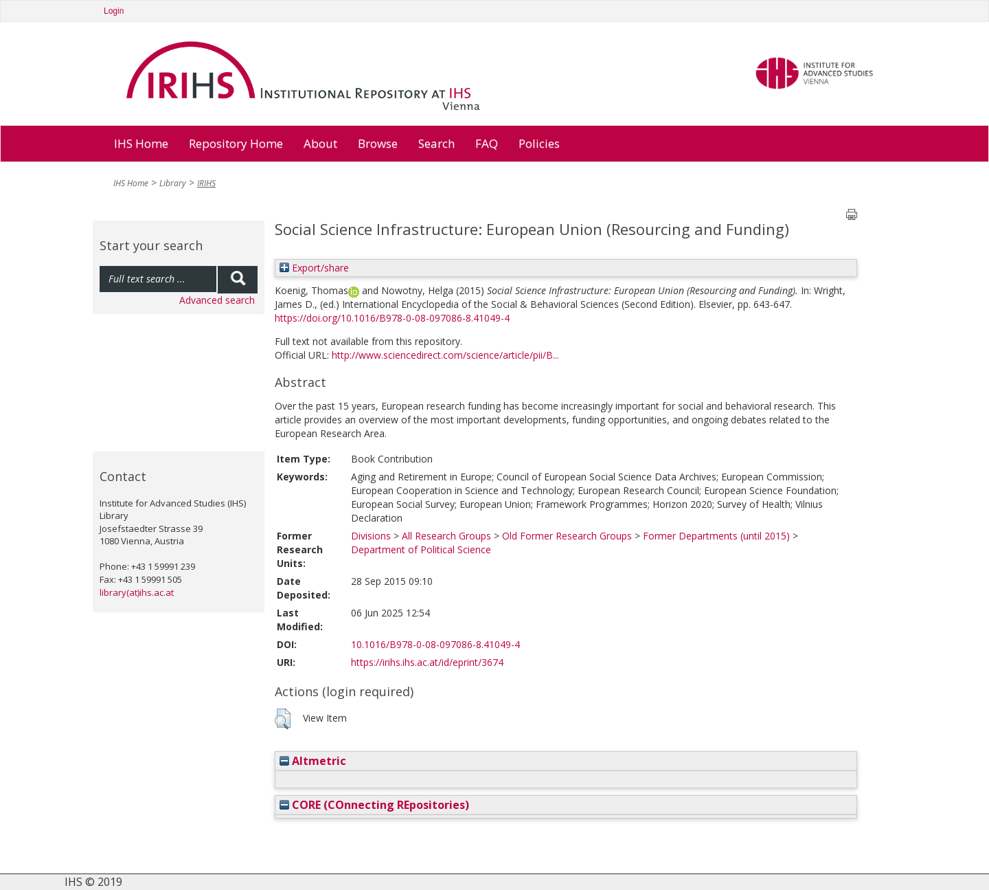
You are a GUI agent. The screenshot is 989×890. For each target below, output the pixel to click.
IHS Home (141, 143)
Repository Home (236, 143)
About (320, 143)
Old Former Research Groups (567, 535)
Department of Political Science (421, 549)
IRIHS (206, 183)
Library (172, 183)
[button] (283, 719)
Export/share (314, 267)
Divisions (371, 535)
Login (114, 11)
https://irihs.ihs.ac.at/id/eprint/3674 (427, 662)
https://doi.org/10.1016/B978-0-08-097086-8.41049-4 (392, 317)
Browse (378, 143)
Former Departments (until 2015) (716, 535)
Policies (539, 143)
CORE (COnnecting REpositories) (374, 804)
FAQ (486, 143)
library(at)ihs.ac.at (137, 592)
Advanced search (217, 300)
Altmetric (313, 760)
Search (436, 143)
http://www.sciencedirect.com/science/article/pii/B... (445, 354)
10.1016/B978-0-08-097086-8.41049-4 (435, 644)
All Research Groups (446, 535)
